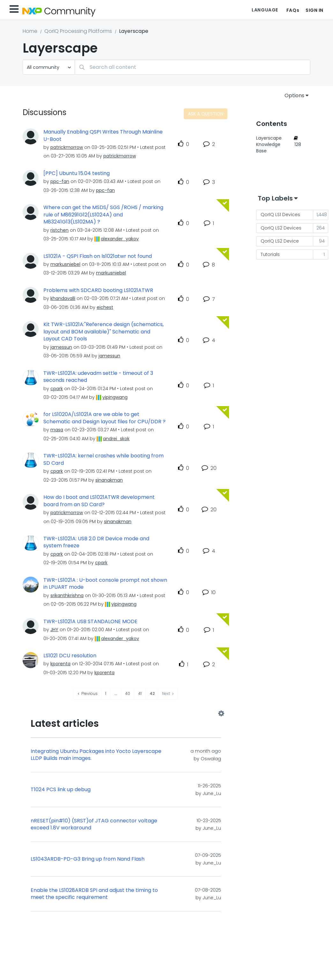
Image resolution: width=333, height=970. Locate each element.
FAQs (292, 10)
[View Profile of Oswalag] (211, 758)
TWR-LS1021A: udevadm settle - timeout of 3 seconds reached (98, 377)
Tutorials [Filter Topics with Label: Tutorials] (270, 254)
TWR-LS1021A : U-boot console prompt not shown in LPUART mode (105, 584)
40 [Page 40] (127, 693)
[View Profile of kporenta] (60, 663)
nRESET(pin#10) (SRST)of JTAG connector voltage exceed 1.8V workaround (94, 824)
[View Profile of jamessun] (61, 347)
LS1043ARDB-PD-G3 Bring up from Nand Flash (87, 859)
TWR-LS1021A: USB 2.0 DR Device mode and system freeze (96, 542)
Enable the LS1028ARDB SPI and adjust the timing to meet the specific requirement (94, 894)
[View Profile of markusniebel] (65, 264)
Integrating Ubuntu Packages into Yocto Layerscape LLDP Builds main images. (96, 755)
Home (30, 31)
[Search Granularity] (49, 67)
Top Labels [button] (275, 198)
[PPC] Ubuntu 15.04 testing (76, 173)
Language (265, 10)
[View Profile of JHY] (54, 629)
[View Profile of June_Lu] (212, 793)
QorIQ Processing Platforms (78, 31)
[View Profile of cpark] (56, 388)
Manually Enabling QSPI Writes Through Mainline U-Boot (103, 135)
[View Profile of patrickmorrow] (66, 147)
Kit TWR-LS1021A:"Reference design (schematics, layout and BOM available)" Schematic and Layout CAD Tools (103, 331)
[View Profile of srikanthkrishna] (67, 595)
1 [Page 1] (105, 693)
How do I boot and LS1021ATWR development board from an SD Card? (99, 501)
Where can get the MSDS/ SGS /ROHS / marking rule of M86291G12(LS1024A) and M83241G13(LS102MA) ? (103, 214)
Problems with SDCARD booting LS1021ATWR (98, 290)
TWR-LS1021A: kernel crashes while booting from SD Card (103, 459)
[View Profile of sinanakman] (109, 480)
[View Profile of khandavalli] (62, 298)
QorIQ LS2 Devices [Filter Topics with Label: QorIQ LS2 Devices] (281, 228)
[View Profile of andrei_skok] (116, 438)
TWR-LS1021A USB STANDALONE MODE (90, 621)
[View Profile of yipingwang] (115, 397)
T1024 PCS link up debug (61, 789)
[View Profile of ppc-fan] (59, 181)
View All (126, 713)
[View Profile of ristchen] (59, 230)
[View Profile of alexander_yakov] (120, 239)
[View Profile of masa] (56, 430)
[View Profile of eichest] (105, 307)
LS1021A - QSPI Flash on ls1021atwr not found (97, 256)
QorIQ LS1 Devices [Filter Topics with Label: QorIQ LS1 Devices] (280, 214)
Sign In (314, 10)
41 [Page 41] (140, 693)
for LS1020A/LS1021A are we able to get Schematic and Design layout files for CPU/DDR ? (104, 418)
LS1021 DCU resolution (69, 655)
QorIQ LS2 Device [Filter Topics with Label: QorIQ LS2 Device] (280, 241)
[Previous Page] (88, 693)
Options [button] (294, 95)
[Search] (192, 67)
